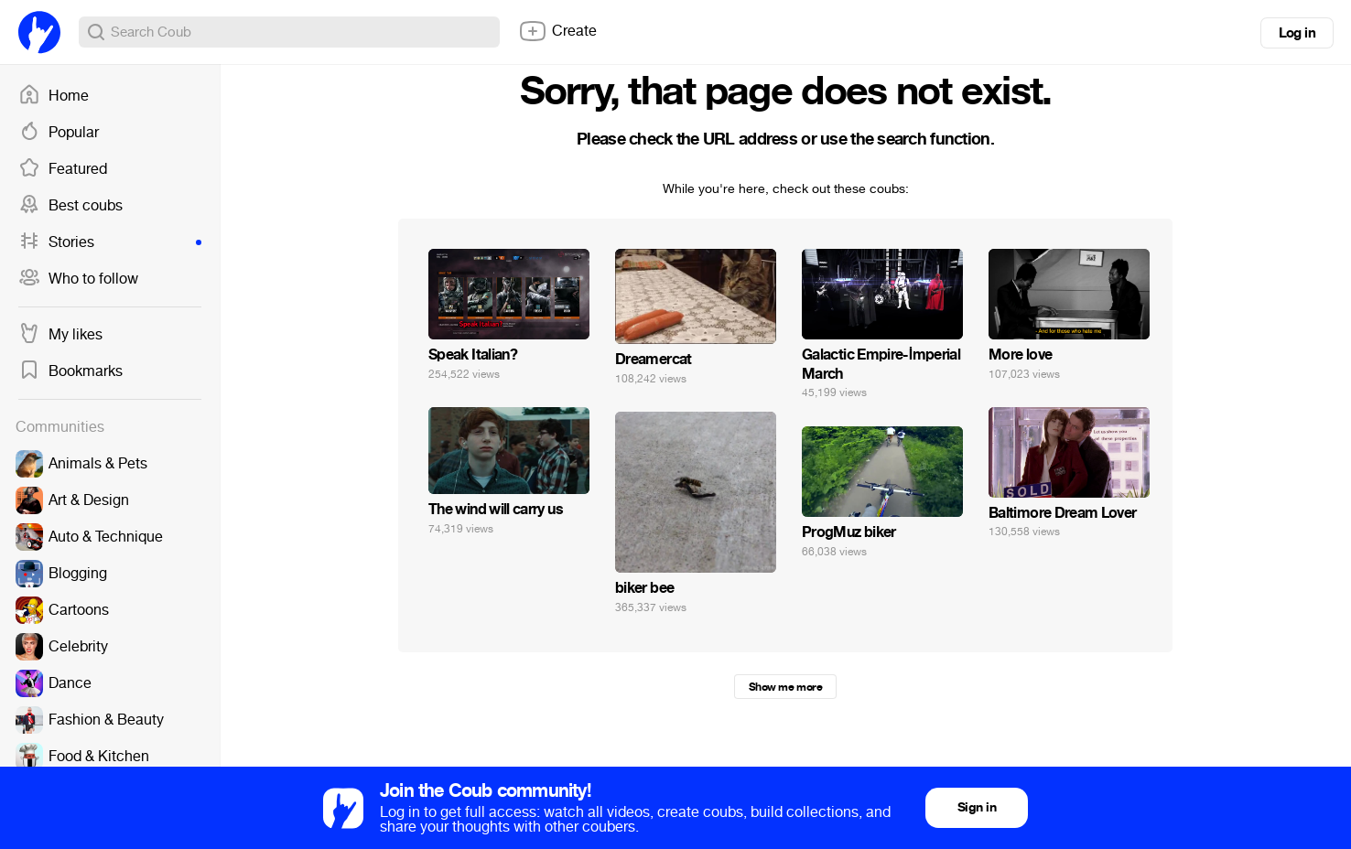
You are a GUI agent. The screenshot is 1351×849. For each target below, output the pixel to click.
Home (53, 96)
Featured (62, 169)
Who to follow (78, 279)
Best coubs (70, 206)
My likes (60, 335)
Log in (1297, 33)
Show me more (785, 687)
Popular (58, 132)
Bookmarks (70, 371)
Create (557, 31)
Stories (109, 242)
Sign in (976, 807)
